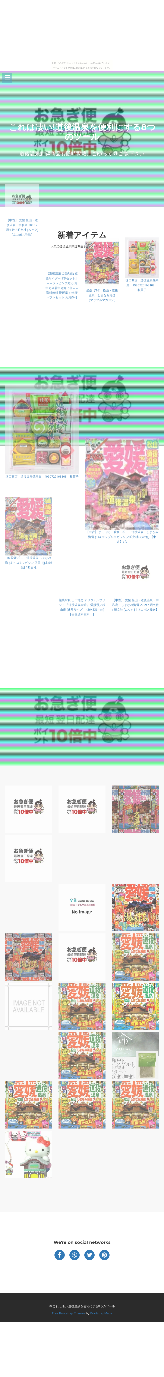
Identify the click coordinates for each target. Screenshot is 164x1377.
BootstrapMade (101, 1313)
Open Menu (7, 78)
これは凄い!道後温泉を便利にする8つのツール (82, 132)
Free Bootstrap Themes (68, 1313)
